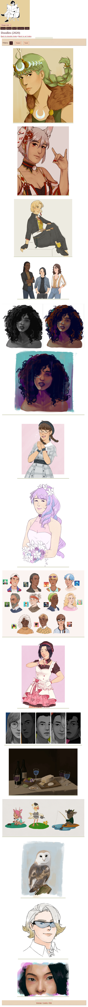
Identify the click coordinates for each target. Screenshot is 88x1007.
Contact (21, 28)
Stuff (14, 28)
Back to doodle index (9, 36)
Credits (45, 1003)
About (9, 28)
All (11, 43)
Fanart (26, 43)
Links (27, 28)
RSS (50, 1003)
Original (18, 43)
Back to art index (25, 36)
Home (3, 28)
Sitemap (39, 1003)
